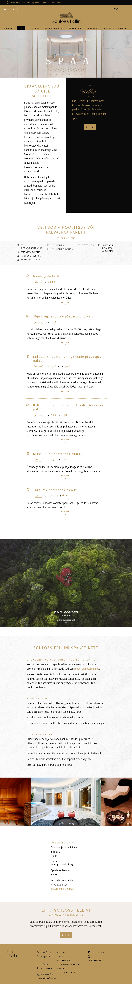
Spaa (21, 26)
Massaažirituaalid (60, 247)
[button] (66, 236)
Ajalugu (123, 26)
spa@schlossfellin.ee (87, 667)
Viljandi (109, 26)
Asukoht (44, 966)
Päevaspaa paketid (29, 250)
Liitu (66, 932)
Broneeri (10, 7)
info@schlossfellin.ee (46, 976)
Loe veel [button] (66, 301)
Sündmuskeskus (68, 962)
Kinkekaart (93, 26)
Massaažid (55, 243)
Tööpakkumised (68, 970)
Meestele (86, 243)
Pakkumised (75, 26)
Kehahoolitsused (29, 258)
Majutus (9, 26)
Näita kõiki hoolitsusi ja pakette (106, 246)
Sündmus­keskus (53, 26)
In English (116, 6)
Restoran (34, 26)
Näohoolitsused (29, 254)
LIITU (90, 124)
